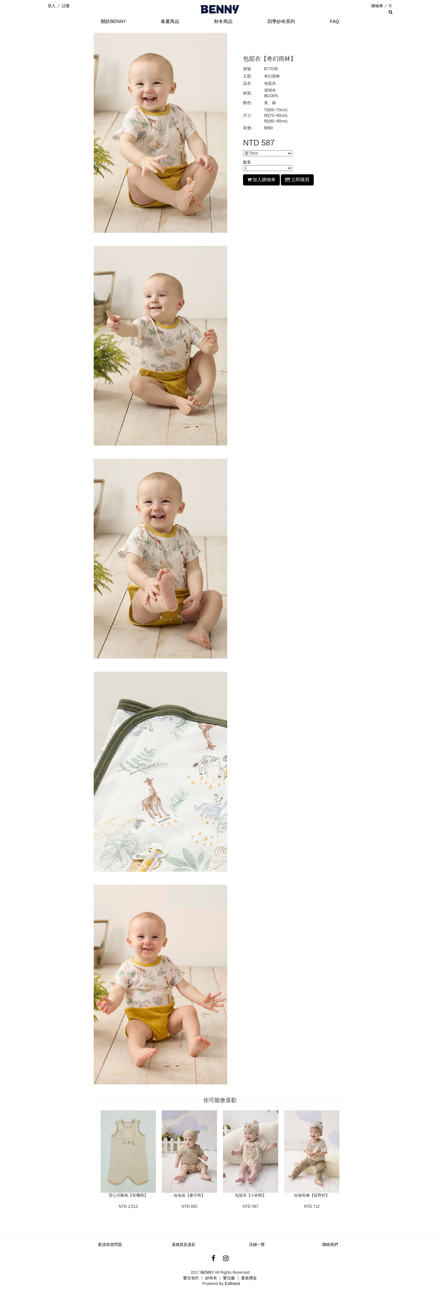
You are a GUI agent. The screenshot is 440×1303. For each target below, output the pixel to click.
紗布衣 (211, 1278)
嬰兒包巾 (191, 1278)
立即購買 (297, 180)
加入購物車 (261, 180)
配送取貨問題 (110, 1244)
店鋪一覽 (257, 1244)
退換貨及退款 (183, 1244)
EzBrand (232, 1283)
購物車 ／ (381, 6)
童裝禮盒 (249, 1278)
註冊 (66, 6)
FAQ (334, 21)
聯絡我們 (330, 1244)
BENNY (207, 1272)
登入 (52, 6)
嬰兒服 (229, 1278)
